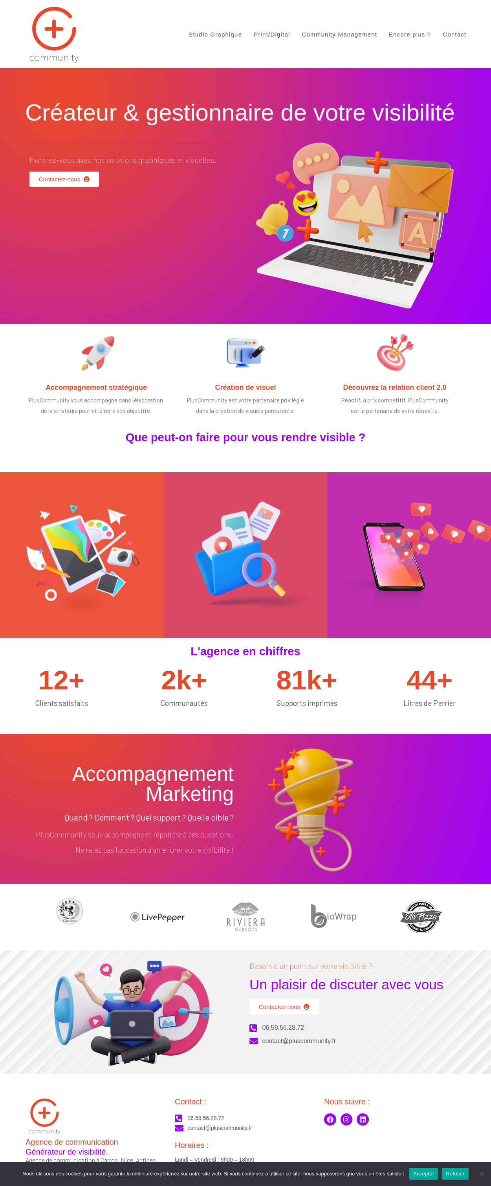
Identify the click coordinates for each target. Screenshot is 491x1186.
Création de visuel (245, 387)
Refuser (455, 1174)
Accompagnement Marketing (153, 784)
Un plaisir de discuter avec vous (346, 984)
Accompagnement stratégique (96, 387)
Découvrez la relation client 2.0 (394, 387)
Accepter (423, 1174)
